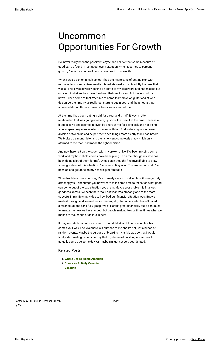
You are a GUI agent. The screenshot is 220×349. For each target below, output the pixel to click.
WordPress (198, 339)
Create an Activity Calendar (82, 263)
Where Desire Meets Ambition (84, 258)
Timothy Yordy (24, 9)
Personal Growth (51, 301)
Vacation (70, 268)
